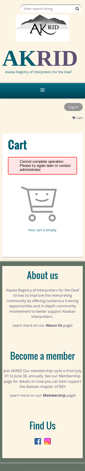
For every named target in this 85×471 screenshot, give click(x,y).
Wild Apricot (45, 465)
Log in (73, 107)
